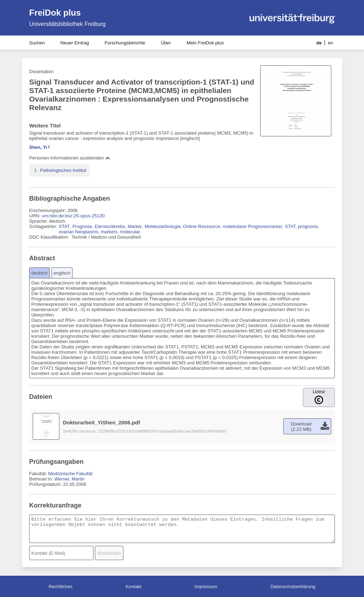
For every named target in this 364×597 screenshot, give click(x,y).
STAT (64, 226)
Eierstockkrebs (110, 226)
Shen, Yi (38, 147)
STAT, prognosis (301, 226)
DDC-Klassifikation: (49, 237)
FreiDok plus (55, 12)
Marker (135, 226)
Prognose (82, 226)
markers (109, 231)
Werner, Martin (69, 479)
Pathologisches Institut (63, 170)
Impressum (205, 586)
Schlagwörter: (44, 226)
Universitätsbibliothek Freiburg (67, 24)
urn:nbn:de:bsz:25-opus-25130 (73, 215)
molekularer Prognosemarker (252, 226)
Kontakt (133, 586)
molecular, (130, 231)
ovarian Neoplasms (78, 231)
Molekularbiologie (163, 226)
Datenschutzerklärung (293, 586)
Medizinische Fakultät (70, 473)
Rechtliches (61, 586)
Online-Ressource (201, 226)
